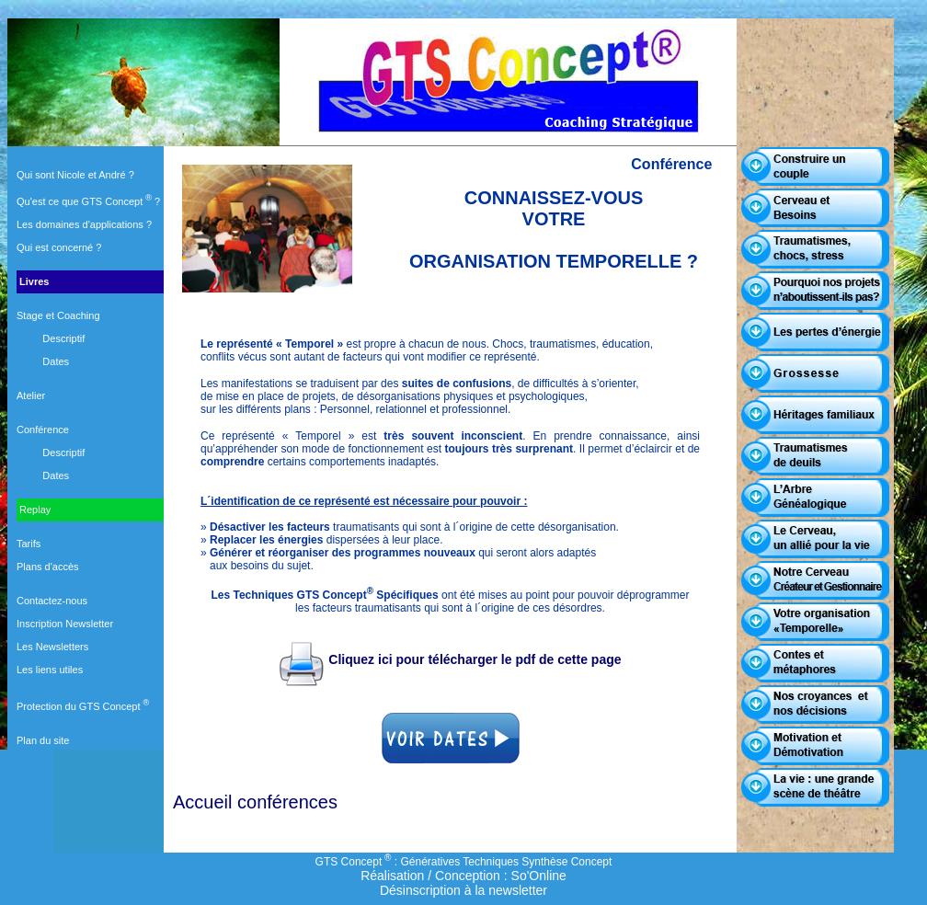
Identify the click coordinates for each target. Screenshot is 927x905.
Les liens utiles (50, 669)
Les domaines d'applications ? (84, 224)
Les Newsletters (52, 646)
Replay (34, 509)
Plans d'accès (48, 566)
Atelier (31, 395)
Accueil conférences (255, 802)
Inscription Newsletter (65, 623)
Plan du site (43, 740)
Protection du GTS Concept (83, 706)
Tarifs (28, 543)
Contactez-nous (52, 600)
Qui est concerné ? (59, 247)
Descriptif (63, 338)
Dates (55, 361)
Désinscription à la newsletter (463, 890)
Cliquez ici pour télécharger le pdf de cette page (450, 659)
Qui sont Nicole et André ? (75, 174)
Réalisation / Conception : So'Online (463, 875)
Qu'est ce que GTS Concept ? (88, 201)
